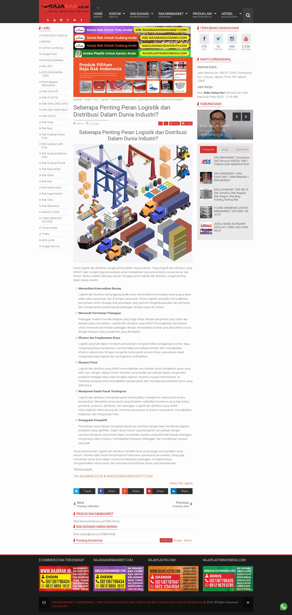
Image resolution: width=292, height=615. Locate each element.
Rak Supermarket (52, 193)
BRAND (46, 41)
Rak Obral (47, 175)
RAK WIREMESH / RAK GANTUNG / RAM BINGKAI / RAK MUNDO (231, 177)
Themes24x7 (60, 606)
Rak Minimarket (170, 15)
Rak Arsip (47, 122)
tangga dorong (50, 246)
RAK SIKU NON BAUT (55, 110)
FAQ (180, 483)
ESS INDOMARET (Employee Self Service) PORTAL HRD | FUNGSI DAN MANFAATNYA (232, 161)
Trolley (46, 234)
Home (98, 15)
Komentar (242, 149)
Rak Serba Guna (51, 187)
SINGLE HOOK (50, 212)
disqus (188, 540)
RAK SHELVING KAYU (55, 103)
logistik (188, 483)
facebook (166, 540)
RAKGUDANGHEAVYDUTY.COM (130, 476)
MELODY (47, 66)
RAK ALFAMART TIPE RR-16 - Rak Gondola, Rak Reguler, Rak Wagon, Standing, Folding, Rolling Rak (232, 194)
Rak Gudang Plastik (53, 163)
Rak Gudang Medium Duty (54, 155)
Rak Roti (47, 181)
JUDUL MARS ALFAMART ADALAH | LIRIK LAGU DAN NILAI (231, 227)
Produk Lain (202, 15)
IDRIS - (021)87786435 (215, 126)
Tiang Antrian (50, 227)
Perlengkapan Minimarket (50, 83)
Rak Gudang (139, 15)
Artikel (229, 15)
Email (187, 123)
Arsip (225, 149)
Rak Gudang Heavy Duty (53, 136)
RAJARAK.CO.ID (91, 476)
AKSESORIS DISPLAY (55, 35)
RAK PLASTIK (50, 97)
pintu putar (48, 240)
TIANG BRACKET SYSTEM (52, 220)
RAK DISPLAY (50, 91)
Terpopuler (208, 149)
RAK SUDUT (49, 116)
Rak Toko (47, 200)
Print (174, 123)
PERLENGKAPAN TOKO (52, 74)
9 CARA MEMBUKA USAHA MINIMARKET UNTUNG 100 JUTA (231, 211)
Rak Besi (47, 128)
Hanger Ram (49, 54)
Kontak (115, 15)
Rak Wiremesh (50, 206)
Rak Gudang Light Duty (52, 145)
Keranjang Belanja (52, 60)
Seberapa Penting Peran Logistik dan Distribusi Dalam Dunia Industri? (121, 111)
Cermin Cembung (52, 48)
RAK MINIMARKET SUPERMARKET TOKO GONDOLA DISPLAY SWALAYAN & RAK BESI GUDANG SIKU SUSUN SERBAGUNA (127, 602)
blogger (177, 540)
